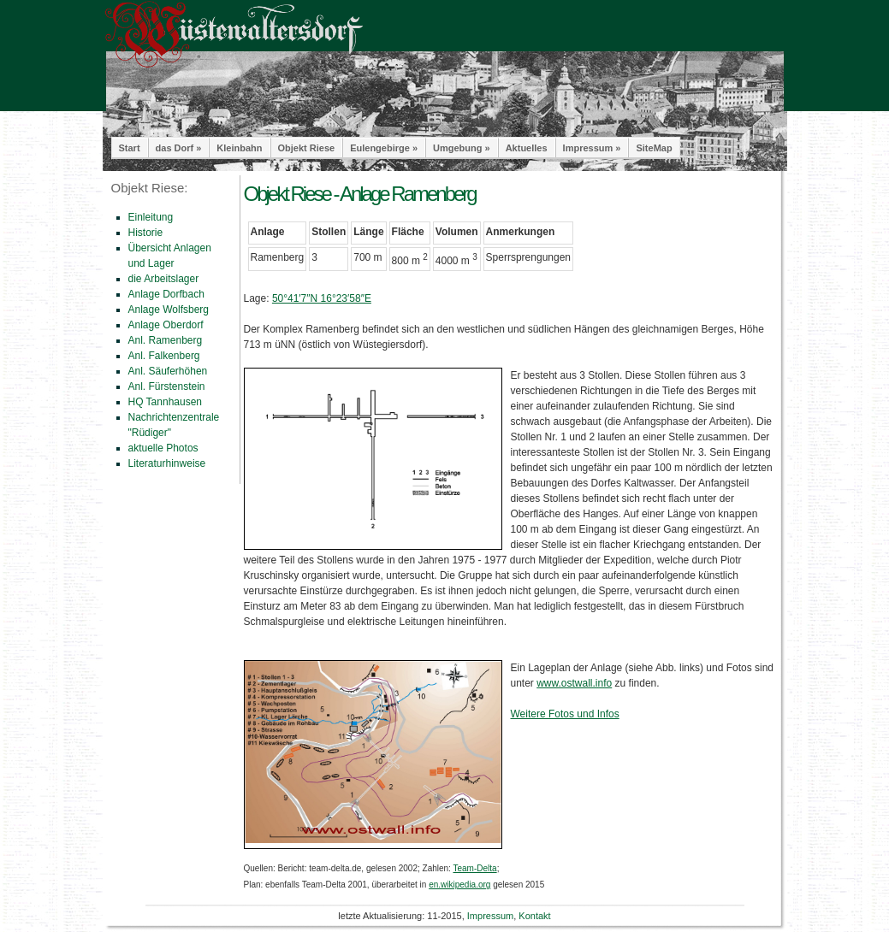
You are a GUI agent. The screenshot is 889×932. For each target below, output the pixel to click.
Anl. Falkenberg (164, 356)
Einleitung (151, 217)
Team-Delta (474, 868)
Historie (145, 233)
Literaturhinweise (167, 463)
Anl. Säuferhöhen (168, 371)
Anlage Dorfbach (166, 294)
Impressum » (592, 148)
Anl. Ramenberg (165, 340)
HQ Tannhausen (165, 402)
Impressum (490, 916)
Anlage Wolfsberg (169, 310)
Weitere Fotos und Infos (565, 714)
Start (129, 148)
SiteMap (654, 148)
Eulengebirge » (384, 148)
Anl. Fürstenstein (166, 386)
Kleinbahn (239, 148)
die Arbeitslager (163, 279)
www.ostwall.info (574, 683)
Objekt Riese (306, 148)
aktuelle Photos (163, 448)
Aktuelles (527, 148)
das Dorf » (179, 148)
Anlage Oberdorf (166, 325)
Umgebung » (461, 148)
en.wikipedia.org (459, 884)
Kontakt (534, 916)
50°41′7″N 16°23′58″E (321, 298)
